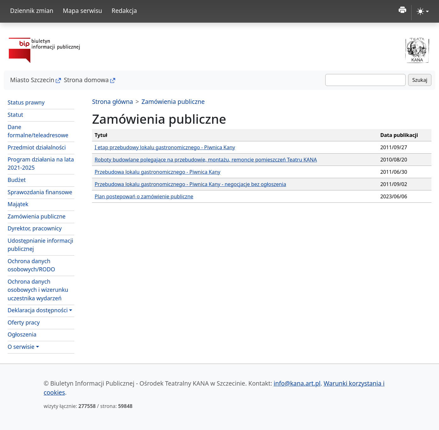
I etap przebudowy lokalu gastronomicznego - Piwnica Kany (165, 147)
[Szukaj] (365, 80)
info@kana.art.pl (297, 383)
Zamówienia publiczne (37, 216)
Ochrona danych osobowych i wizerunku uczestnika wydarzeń (38, 290)
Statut (15, 114)
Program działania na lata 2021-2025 (41, 163)
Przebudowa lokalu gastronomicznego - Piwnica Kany (157, 171)
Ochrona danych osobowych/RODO (31, 265)
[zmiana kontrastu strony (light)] (422, 11)
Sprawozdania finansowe (40, 192)
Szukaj (419, 79)
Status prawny (26, 102)
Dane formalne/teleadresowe (38, 131)
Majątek (18, 204)
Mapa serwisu (82, 10)
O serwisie (21, 346)
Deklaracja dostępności (38, 310)
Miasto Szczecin (32, 80)
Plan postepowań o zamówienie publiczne (144, 196)
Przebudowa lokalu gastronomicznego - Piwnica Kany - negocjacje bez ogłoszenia (190, 184)
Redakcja (124, 10)
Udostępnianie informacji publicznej (40, 244)
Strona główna (112, 101)
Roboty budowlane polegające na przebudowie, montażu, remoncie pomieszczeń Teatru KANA (206, 159)
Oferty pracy (24, 322)
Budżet (17, 180)
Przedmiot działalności (37, 147)
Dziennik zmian (31, 10)
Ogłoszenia (22, 334)
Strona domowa (86, 80)
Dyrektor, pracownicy (35, 228)
